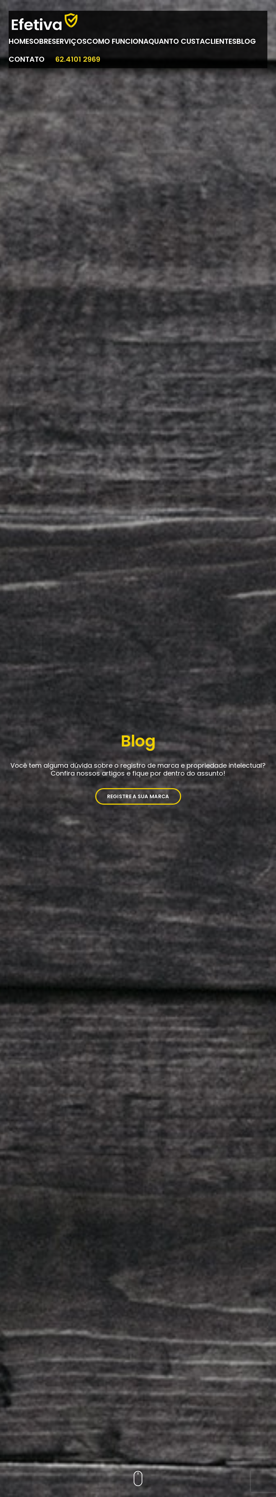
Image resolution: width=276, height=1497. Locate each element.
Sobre (40, 41)
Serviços (69, 41)
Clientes (220, 41)
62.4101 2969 (77, 59)
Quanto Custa (176, 41)
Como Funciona (117, 41)
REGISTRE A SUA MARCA (138, 796)
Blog (246, 41)
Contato (27, 59)
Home (19, 41)
